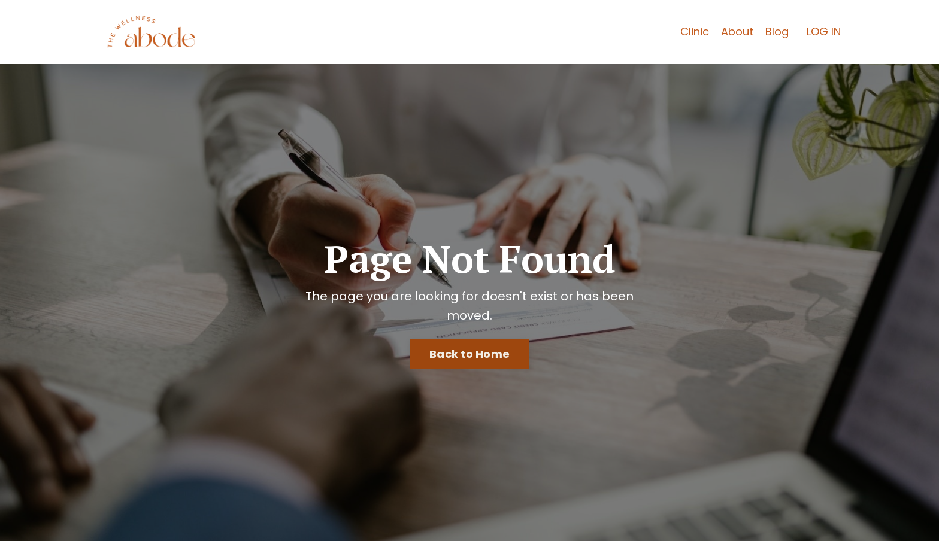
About (737, 31)
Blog (777, 31)
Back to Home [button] (469, 354)
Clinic (694, 31)
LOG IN (824, 31)
